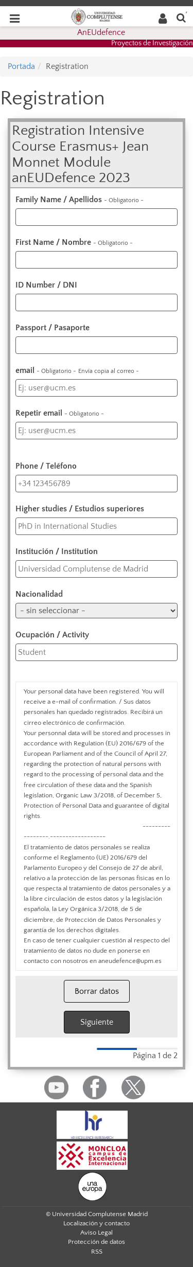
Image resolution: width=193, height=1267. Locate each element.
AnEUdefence (101, 32)
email (77, 370)
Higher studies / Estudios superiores (79, 508)
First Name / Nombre (74, 242)
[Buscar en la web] (181, 17)
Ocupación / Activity (52, 634)
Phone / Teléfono (46, 466)
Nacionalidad (39, 594)
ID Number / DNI (46, 285)
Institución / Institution (56, 551)
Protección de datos (96, 1241)
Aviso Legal (96, 1232)
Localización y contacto (96, 1223)
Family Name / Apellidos (79, 199)
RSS (96, 1251)
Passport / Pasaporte (52, 327)
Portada (21, 66)
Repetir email (59, 413)
